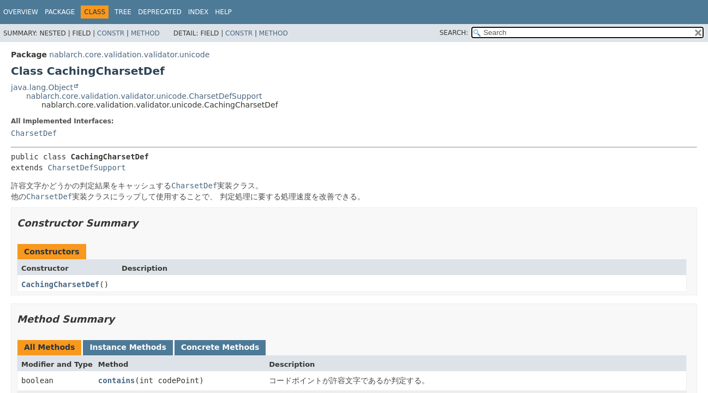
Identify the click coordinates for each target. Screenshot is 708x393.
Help (223, 12)
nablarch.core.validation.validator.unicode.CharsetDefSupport (144, 96)
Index (198, 12)
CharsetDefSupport (86, 167)
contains (116, 380)
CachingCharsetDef (60, 284)
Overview (20, 12)
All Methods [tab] (49, 347)
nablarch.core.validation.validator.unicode (129, 54)
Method (145, 33)
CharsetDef (34, 133)
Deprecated (160, 12)
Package (60, 12)
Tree (123, 12)
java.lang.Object (42, 87)
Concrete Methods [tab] (220, 347)
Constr (110, 33)
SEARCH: (454, 33)
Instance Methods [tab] (127, 347)
